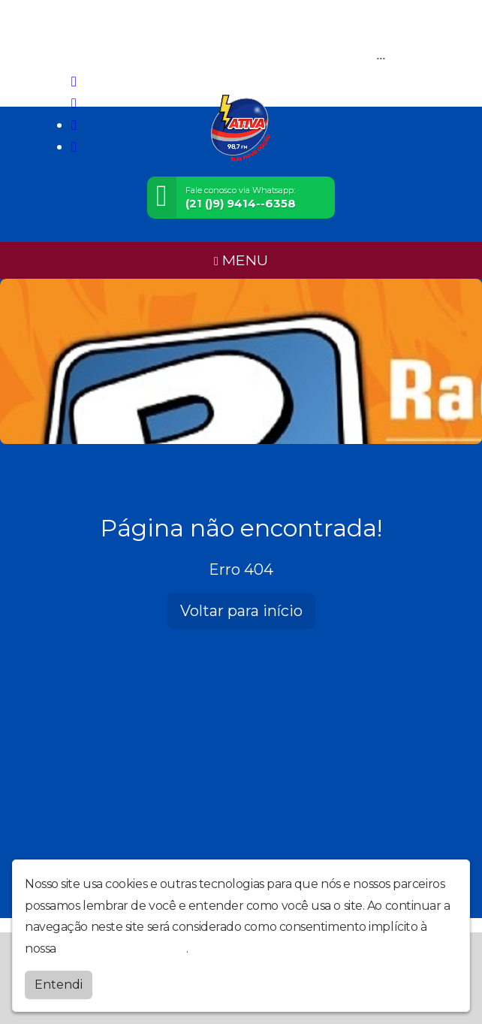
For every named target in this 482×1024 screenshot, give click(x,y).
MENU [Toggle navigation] (241, 260)
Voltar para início (241, 611)
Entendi (59, 984)
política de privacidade (122, 948)
